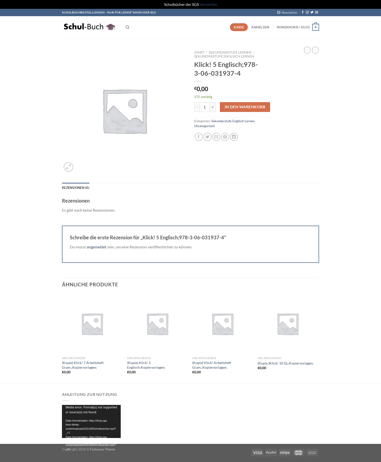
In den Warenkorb (245, 107)
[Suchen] (127, 27)
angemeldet (97, 246)
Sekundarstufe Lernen (230, 52)
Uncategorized (204, 126)
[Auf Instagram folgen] (307, 12)
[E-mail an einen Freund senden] (216, 137)
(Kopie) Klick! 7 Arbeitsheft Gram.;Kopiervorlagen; (83, 365)
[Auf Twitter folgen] (311, 12)
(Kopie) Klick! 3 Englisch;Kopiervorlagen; (146, 365)
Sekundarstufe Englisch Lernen (224, 56)
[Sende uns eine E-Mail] (316, 12)
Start (199, 52)
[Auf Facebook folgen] (302, 12)
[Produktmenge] (205, 107)
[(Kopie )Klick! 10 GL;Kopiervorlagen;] (288, 323)
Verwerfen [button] (208, 4)
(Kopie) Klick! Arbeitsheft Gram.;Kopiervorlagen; (211, 365)
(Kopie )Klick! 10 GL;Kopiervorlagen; (286, 363)
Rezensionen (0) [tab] (75, 188)
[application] (91, 421)
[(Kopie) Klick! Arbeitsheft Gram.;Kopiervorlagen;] (222, 323)
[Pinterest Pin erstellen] (225, 137)
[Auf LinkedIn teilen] (234, 137)
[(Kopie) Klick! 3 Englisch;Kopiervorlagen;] (157, 323)
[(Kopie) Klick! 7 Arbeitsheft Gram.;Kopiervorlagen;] (92, 323)
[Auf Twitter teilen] (207, 137)
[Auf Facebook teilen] (199, 137)
